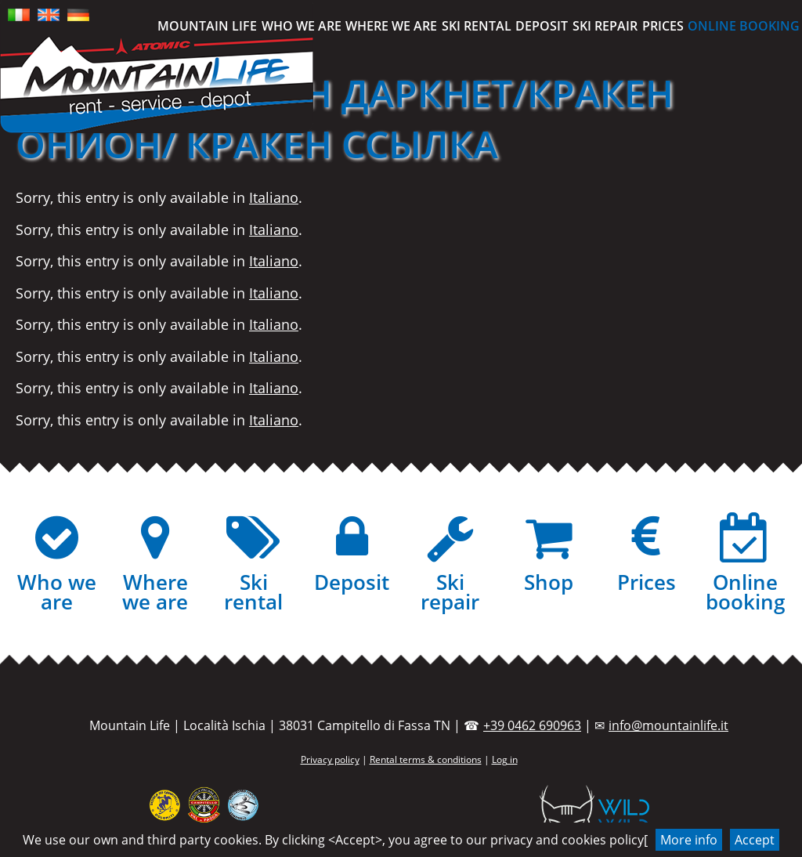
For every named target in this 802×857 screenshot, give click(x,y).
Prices (663, 25)
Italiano (273, 197)
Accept (755, 839)
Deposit (541, 25)
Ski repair (605, 25)
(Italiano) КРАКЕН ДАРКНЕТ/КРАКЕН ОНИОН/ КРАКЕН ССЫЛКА (345, 118)
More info (688, 839)
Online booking (744, 25)
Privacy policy (330, 759)
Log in (505, 759)
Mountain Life (207, 25)
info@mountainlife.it (668, 725)
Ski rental (476, 25)
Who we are (301, 25)
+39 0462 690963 (532, 725)
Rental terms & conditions (426, 759)
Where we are (391, 25)
